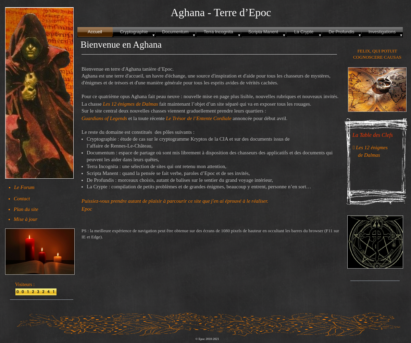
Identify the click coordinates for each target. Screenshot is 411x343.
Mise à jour (25, 219)
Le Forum (24, 187)
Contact (22, 198)
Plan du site (26, 209)
